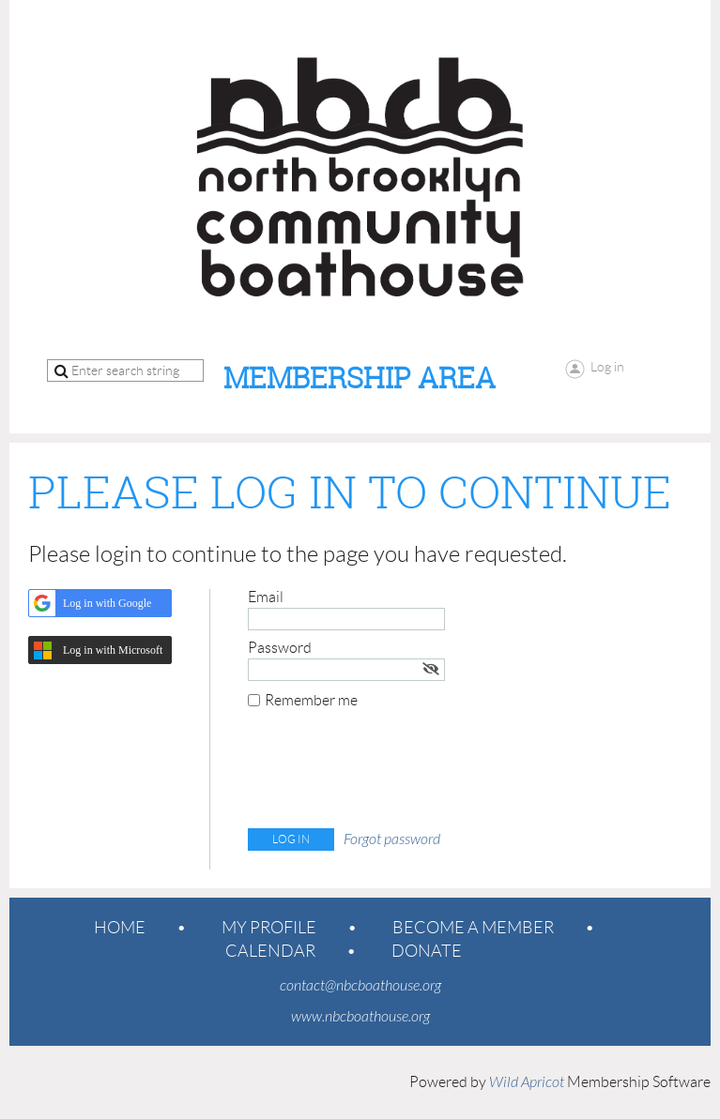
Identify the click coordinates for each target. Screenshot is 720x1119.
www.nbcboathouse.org (360, 1016)
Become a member (473, 927)
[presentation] (390, 772)
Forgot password (392, 839)
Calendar (270, 951)
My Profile (269, 927)
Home (120, 927)
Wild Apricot (526, 1082)
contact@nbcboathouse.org (360, 985)
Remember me (311, 700)
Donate (426, 951)
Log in (607, 366)
